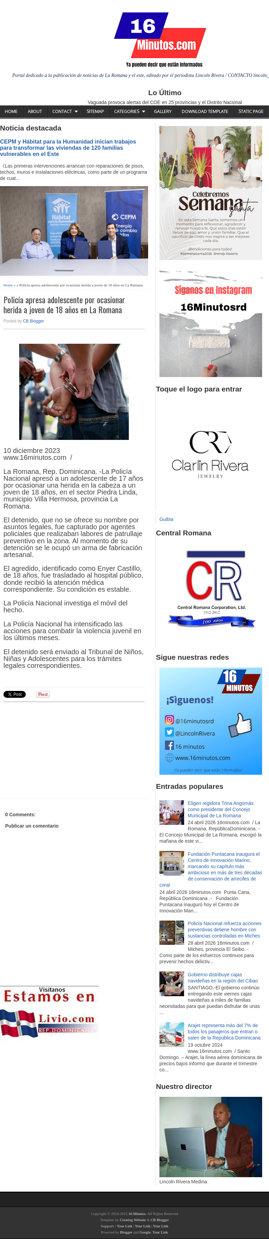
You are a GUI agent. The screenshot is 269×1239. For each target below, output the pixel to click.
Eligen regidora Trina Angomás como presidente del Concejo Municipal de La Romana (221, 809)
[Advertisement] (56, 749)
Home (11, 111)
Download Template (205, 111)
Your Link (124, 1226)
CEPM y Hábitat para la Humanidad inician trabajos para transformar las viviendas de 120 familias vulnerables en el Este (68, 147)
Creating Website (133, 1220)
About (35, 111)
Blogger (126, 1232)
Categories (126, 111)
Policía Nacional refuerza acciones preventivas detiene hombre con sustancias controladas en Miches (225, 930)
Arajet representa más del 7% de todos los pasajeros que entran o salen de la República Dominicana (224, 1032)
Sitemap (95, 111)
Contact (62, 111)
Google (144, 1232)
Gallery (162, 111)
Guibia (166, 519)
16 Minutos (137, 1214)
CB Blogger (33, 321)
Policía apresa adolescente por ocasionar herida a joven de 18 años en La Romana (64, 305)
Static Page (251, 111)
